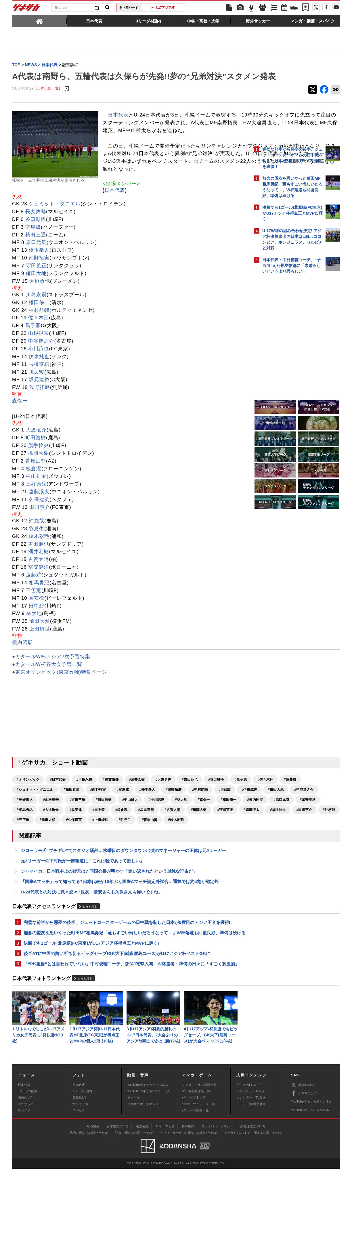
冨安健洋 (38, 610)
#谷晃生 (75, 883)
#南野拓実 (170, 832)
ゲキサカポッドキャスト (144, 1188)
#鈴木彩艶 (127, 883)
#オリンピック (28, 822)
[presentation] (39, 20)
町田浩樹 (35, 481)
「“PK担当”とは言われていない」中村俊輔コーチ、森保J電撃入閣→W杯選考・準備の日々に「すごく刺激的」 (127, 1042)
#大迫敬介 (104, 863)
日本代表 (118, 127)
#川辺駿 (75, 843)
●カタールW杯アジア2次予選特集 (51, 699)
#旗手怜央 (104, 873)
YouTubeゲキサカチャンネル (147, 1169)
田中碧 (36, 649)
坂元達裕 (39, 422)
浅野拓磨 (39, 430)
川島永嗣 (36, 337)
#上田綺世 (51, 883)
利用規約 (187, 1210)
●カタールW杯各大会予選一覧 (47, 707)
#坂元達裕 (199, 863)
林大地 (34, 656)
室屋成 (33, 270)
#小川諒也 (104, 853)
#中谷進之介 (154, 843)
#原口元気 (24, 863)
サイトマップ (165, 1210)
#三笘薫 (177, 873)
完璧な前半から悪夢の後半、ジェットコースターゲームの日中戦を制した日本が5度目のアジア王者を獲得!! (128, 989)
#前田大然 (202, 873)
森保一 (20, 444)
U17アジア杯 (165, 7)
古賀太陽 (38, 602)
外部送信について (252, 1210)
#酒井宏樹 (137, 822)
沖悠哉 (36, 563)
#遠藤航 (72, 832)
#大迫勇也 (163, 822)
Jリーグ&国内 (27, 1175)
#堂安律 (128, 863)
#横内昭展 (202, 853)
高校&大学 (25, 1182)
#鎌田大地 (127, 843)
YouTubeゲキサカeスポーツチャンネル (148, 1178)
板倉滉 (33, 511)
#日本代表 (58, 822)
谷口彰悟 (35, 262)
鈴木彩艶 (39, 579)
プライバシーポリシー (217, 1210)
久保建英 (39, 542)
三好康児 (36, 527)
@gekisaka (302, 1169)
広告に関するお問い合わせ (89, 1217)
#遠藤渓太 (77, 873)
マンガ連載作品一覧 (196, 1175)
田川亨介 (39, 550)
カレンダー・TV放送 (251, 1182)
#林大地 (128, 853)
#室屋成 (195, 832)
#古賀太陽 (225, 863)
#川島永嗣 (84, 822)
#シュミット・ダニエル (107, 832)
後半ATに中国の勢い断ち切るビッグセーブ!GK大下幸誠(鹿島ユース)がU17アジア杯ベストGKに (117, 1028)
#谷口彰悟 (216, 822)
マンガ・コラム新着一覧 (199, 1169)
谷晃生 (36, 571)
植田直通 (35, 277)
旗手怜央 (38, 488)
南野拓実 (39, 301)
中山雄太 (36, 519)
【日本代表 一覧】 (48, 100)
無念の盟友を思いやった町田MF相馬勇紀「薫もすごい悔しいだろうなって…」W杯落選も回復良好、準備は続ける (130, 1003)
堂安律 (36, 641)
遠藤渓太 (39, 535)
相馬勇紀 (39, 625)
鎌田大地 (36, 316)
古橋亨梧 (39, 407)
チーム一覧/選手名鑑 (251, 1188)
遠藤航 (33, 618)
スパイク (24, 1195)
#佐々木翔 (48, 832)
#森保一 (151, 853)
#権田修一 (176, 853)
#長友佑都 (110, 822)
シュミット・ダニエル (55, 247)
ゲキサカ (26, 9)
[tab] (39, 20)
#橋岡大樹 (24, 873)
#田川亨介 (130, 873)
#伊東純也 (100, 843)
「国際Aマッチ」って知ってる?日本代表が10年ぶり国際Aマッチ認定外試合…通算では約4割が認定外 (120, 947)
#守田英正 (51, 873)
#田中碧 (151, 863)
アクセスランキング (250, 1175)
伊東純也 (39, 399)
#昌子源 (23, 832)
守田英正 (36, 309)
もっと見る (90, 973)
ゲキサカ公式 (304, 1178)
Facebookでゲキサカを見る (286, 375)
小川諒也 (38, 391)
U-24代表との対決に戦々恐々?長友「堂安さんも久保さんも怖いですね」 (91, 958)
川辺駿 (36, 415)
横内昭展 (22, 685)
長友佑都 (35, 254)
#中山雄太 (77, 853)
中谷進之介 (41, 384)
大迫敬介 (36, 473)
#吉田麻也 (190, 822)
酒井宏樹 (38, 594)
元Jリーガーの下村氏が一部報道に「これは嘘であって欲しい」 (82, 925)
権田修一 (39, 345)
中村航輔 (39, 353)
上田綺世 (39, 672)
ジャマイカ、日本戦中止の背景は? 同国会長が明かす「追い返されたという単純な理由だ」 (109, 936)
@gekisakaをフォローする (285, 364)
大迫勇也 (39, 324)
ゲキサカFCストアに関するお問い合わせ (253, 1217)
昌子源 (33, 368)
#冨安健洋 (51, 863)
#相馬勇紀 (77, 863)
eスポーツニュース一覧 (198, 1188)
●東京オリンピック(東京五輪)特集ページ (59, 715)
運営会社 (142, 1210)
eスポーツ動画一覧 (195, 1195)
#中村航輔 (51, 843)
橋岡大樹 (38, 496)
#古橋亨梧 (24, 853)
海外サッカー (27, 1188)
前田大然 (39, 664)
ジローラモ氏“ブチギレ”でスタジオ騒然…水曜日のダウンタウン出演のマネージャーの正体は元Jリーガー (123, 914)
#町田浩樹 (51, 853)
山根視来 (38, 376)
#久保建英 (24, 883)
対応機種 (93, 1210)
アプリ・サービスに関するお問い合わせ (188, 1217)
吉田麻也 (38, 587)
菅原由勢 (35, 504)
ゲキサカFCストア (249, 1169)
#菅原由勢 (100, 883)
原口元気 (36, 285)
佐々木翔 (38, 361)
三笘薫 (33, 633)
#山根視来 (209, 843)
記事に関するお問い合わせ (134, 1217)
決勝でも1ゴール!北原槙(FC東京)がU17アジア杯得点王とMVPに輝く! (91, 1017)
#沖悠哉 (154, 873)
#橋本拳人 (219, 832)
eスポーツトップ (194, 1182)
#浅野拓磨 (24, 843)
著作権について (117, 1210)
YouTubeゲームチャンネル (310, 1194)
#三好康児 (183, 843)
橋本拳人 (39, 293)
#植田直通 (144, 832)
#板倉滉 (174, 863)
